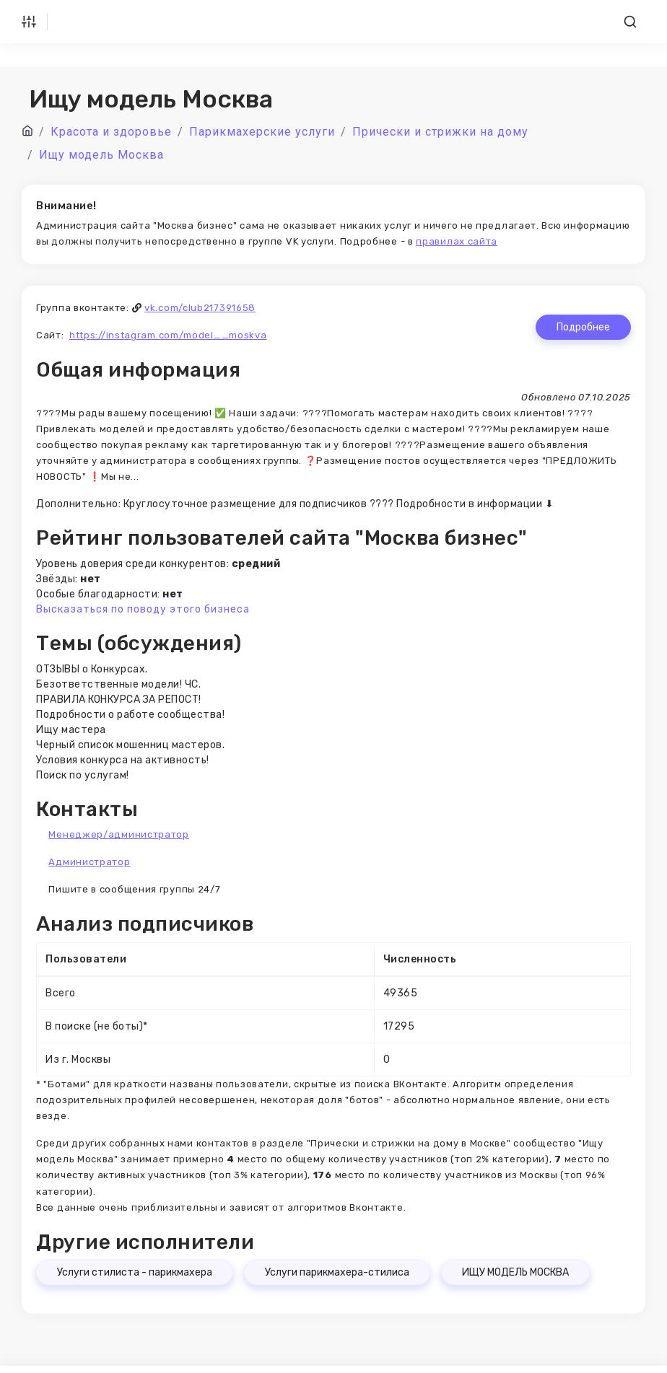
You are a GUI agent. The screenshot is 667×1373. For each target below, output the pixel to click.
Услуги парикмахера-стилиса (337, 1272)
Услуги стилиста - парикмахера (134, 1272)
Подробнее (583, 327)
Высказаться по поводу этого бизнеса (143, 609)
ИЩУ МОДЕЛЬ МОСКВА (515, 1272)
